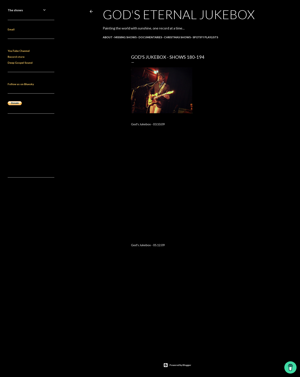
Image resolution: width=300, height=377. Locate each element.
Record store (16, 56)
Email (11, 29)
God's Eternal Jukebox (179, 14)
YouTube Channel (19, 50)
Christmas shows (177, 37)
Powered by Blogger (177, 365)
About (107, 37)
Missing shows (125, 37)
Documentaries (150, 37)
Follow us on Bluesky (21, 84)
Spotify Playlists (205, 37)
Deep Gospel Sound (20, 62)
